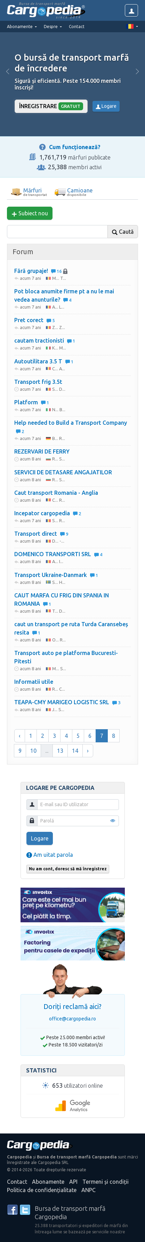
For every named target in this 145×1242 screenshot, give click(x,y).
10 (33, 751)
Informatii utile (33, 682)
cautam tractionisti (44, 340)
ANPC (88, 1190)
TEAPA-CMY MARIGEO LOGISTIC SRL (67, 702)
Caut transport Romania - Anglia (56, 493)
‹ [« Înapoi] (20, 736)
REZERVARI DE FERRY (42, 451)
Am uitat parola (49, 855)
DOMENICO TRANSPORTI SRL (58, 554)
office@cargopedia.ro (72, 1018)
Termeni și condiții (105, 1182)
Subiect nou (29, 213)
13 (60, 751)
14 (75, 751)
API (73, 1182)
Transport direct (41, 534)
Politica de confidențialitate (41, 1190)
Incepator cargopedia (47, 513)
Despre (51, 26)
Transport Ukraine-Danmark (56, 575)
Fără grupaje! (41, 271)
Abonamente (48, 1182)
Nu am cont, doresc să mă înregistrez (68, 868)
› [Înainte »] (88, 751)
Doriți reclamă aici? (72, 1006)
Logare (106, 106)
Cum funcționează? (74, 147)
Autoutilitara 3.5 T (43, 361)
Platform (31, 402)
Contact (76, 26)
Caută (123, 231)
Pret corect (34, 320)
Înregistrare (51, 106)
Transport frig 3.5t (38, 382)
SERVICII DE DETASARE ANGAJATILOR (63, 472)
